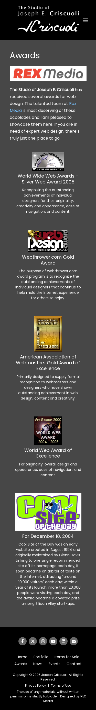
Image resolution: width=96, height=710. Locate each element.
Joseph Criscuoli (54, 675)
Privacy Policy (35, 685)
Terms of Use (61, 685)
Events (54, 663)
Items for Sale (67, 656)
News (37, 663)
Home (22, 656)
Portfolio (41, 656)
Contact (74, 663)
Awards (20, 663)
